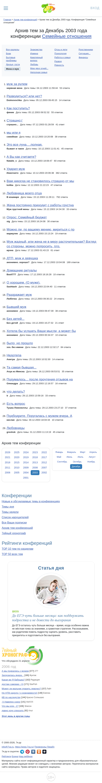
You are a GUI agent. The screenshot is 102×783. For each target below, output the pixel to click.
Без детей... (15, 319)
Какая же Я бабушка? (13, 679)
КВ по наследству (11, 697)
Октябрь (77, 461)
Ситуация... (85, 53)
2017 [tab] (44, 457)
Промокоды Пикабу (44, 747)
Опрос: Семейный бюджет (27, 217)
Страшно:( (14, 120)
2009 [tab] (26, 467)
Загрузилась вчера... (13, 675)
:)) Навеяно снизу (11, 702)
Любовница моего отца (24, 193)
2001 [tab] (26, 477)
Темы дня (8, 506)
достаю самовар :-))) (13, 684)
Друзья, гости (13, 64)
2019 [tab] (26, 457)
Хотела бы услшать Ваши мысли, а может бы (41, 331)
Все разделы (12, 49)
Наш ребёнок (26, 756)
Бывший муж (16, 307)
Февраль (71, 452)
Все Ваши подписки (14, 522)
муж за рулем (17, 84)
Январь (59, 452)
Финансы (83, 57)
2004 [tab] (26, 472)
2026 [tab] (7, 452)
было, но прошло (20, 343)
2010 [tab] (17, 467)
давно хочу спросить (13, 710)
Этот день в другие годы (16, 716)
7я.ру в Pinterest (28, 752)
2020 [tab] (17, 457)
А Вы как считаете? (21, 156)
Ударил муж (16, 169)
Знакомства (36, 49)
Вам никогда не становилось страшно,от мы (40, 181)
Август (92, 457)
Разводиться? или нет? (24, 96)
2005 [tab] (17, 472)
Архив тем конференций (17, 527)
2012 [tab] (44, 462)
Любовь (34, 64)
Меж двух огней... (39, 68)
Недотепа (14, 355)
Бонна (15, 756)
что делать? (16, 391)
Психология (61, 53)
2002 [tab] (44, 472)
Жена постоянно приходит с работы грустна (40, 205)
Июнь (69, 457)
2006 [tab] (7, 472)
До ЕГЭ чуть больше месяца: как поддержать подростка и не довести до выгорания (48, 618)
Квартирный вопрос (36, 59)
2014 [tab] (26, 462)
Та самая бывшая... (21, 367)
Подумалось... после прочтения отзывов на (40, 379)
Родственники (86, 49)
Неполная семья (38, 72)
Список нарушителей (15, 517)
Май (59, 457)
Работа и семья (63, 57)
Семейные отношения (66, 36)
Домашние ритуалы (22, 270)
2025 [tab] (17, 452)
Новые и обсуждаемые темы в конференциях (31, 501)
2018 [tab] (35, 457)
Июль (80, 457)
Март (82, 452)
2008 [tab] (35, 467)
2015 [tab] (17, 462)
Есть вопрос (16, 403)
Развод (58, 61)
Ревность (59, 65)
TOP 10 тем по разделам (17, 548)
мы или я (13, 132)
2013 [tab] (35, 462)
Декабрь (76, 466)
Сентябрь (62, 461)
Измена (34, 53)
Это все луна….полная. (24, 144)
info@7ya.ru (8, 747)
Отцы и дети (61, 49)
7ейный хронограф (14, 533)
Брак (8, 53)
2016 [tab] (7, 462)
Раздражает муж (19, 294)
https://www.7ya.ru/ (24, 747)
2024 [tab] (26, 452)
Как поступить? (18, 108)
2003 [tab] (35, 472)
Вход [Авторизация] (95, 8)
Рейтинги (6, 756)
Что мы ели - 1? (10, 706)
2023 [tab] (35, 452)
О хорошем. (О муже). (23, 282)
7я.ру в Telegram (22, 752)
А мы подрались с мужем (15, 671)
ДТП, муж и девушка (22, 258)
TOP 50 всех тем (12, 554)
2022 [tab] (44, 452)
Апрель (93, 452)
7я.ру (44, 752)
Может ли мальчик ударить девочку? (21, 688)
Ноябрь (91, 461)
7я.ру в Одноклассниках (39, 752)
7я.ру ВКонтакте (33, 752)
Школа (15, 611)
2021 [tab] (7, 457)
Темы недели (10, 512)
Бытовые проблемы (11, 59)
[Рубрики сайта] (6, 8)
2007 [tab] (44, 467)
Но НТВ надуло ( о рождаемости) (19, 693)
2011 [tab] (7, 467)
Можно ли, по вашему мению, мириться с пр (40, 229)
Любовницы (16, 428)
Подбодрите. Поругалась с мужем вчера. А (39, 416)
